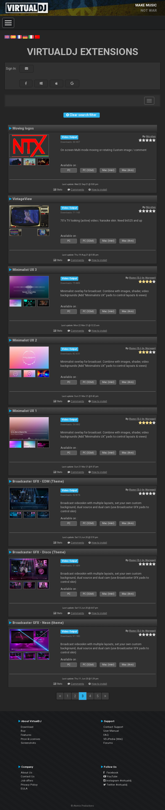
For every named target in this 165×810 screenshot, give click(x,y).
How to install (99, 189)
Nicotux (151, 136)
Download (27, 726)
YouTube (110, 776)
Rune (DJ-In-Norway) (142, 277)
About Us (26, 772)
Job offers (27, 780)
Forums (108, 742)
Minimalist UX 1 (25, 411)
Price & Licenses (30, 739)
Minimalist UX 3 (25, 270)
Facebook (110, 772)
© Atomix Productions (82, 805)
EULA (24, 788)
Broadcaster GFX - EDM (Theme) (38, 481)
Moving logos (23, 128)
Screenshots (28, 742)
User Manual (111, 730)
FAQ (106, 734)
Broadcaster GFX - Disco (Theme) (39, 552)
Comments (77, 189)
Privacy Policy (29, 784)
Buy (23, 730)
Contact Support (113, 726)
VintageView (22, 199)
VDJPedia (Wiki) (113, 739)
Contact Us (27, 776)
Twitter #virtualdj (115, 784)
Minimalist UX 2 (25, 340)
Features (26, 734)
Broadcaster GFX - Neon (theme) (38, 623)
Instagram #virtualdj (117, 780)
